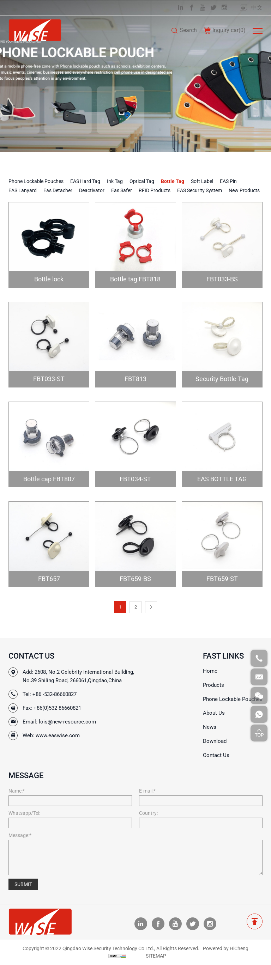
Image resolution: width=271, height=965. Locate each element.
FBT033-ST (49, 379)
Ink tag (115, 181)
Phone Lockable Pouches (36, 181)
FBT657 (49, 578)
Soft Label (202, 181)
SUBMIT (23, 884)
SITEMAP (156, 956)
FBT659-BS (135, 578)
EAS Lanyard (22, 190)
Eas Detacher (57, 190)
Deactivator (91, 190)
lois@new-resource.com (67, 722)
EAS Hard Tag (85, 181)
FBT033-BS (222, 279)
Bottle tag (172, 181)
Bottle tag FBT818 (135, 279)
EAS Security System (199, 190)
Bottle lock (49, 279)
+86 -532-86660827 (54, 694)
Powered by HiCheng (225, 948)
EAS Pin (228, 181)
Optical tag (142, 181)
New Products (244, 190)
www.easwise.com (58, 735)
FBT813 (135, 379)
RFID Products (154, 190)
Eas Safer (121, 190)
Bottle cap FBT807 (49, 479)
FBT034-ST (135, 479)
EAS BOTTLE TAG (222, 479)
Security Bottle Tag (221, 379)
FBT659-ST (222, 578)
